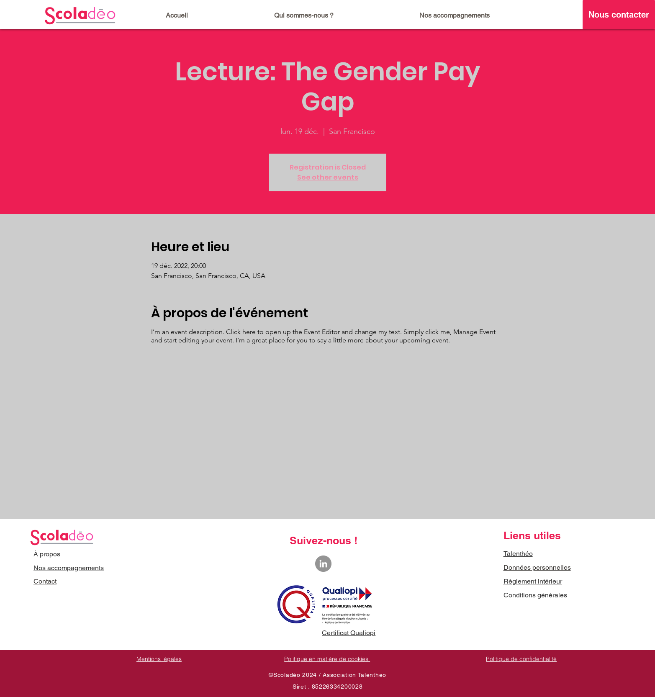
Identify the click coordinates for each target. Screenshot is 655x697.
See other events (327, 177)
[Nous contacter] (619, 14)
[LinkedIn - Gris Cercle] (323, 564)
